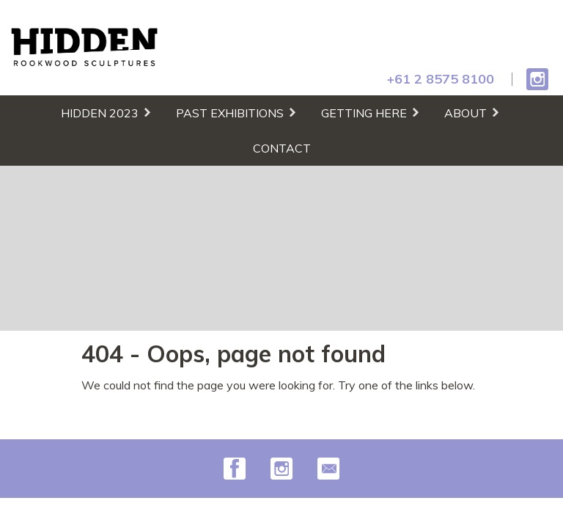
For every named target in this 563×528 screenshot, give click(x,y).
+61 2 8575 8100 (440, 78)
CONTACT (282, 148)
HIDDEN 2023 (100, 113)
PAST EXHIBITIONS (230, 113)
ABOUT (465, 113)
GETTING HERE (364, 113)
